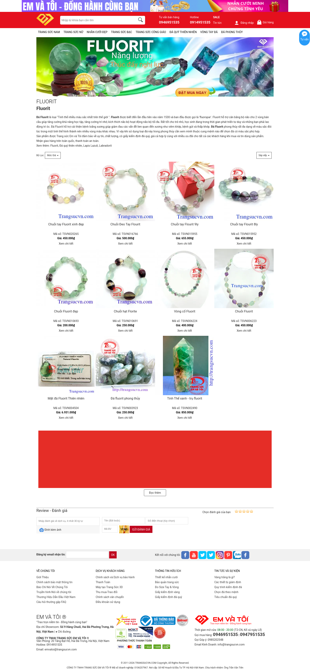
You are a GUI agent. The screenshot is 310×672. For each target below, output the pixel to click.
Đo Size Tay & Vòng (167, 587)
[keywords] (95, 20)
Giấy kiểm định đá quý (168, 597)
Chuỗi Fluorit (244, 311)
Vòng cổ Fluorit (184, 311)
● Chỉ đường (63, 631)
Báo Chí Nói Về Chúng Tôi (52, 587)
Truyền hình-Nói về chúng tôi (53, 592)
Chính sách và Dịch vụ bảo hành (115, 577)
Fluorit (44, 117)
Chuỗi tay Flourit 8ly (244, 224)
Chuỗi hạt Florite (125, 311)
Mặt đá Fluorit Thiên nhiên (66, 398)
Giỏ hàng (265, 22)
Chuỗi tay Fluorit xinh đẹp (66, 224)
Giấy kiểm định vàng (167, 592)
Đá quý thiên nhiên (70, 145)
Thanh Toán (103, 582)
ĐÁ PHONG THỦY (232, 32)
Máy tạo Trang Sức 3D (109, 587)
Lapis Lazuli (90, 145)
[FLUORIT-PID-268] (155, 67)
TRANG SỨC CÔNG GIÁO (151, 32)
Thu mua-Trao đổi (106, 592)
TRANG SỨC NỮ (73, 32)
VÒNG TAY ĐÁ (209, 32)
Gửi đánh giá (141, 529)
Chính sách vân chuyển (110, 597)
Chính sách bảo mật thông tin (54, 582)
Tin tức (217, 22)
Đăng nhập (244, 22)
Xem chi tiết (66, 243)
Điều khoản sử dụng (108, 602)
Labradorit (105, 145)
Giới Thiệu (42, 577)
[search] (141, 20)
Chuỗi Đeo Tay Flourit (125, 224)
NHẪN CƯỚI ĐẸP (97, 32)
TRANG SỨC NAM (49, 32)
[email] (87, 554)
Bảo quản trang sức (167, 582)
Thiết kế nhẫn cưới (166, 577)
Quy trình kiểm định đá (228, 587)
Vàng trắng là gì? (224, 577)
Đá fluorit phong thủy (125, 398)
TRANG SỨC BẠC (121, 32)
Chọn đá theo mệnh (226, 592)
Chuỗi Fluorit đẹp (66, 311)
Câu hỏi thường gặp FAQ (51, 602)
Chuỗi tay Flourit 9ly (184, 224)
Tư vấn (304, 39)
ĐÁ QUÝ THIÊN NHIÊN (183, 32)
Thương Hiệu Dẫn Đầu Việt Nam (56, 597)
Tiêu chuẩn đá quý (225, 597)
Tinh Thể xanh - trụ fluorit (184, 398)
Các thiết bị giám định (227, 582)
